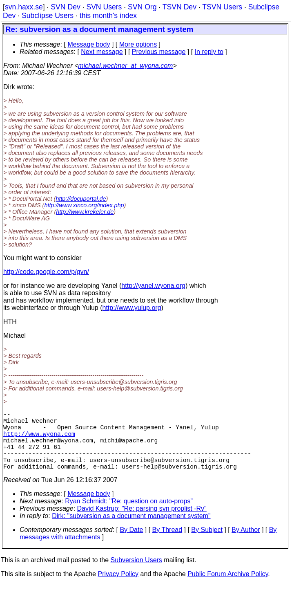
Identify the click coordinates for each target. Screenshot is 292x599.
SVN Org (142, 7)
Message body (88, 44)
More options (138, 44)
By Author (246, 544)
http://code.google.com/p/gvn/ (46, 271)
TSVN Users (222, 7)
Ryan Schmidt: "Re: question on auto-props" (129, 515)
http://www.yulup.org (132, 307)
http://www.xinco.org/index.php (84, 205)
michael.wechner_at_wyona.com (125, 65)
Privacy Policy (118, 588)
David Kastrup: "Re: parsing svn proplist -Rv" (142, 523)
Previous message (159, 51)
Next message (102, 51)
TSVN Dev (179, 7)
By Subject (206, 544)
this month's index (108, 15)
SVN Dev (65, 7)
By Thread (167, 544)
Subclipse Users (48, 15)
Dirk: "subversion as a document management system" (131, 530)
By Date (131, 544)
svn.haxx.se (24, 7)
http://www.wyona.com (39, 440)
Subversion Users (136, 574)
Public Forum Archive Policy (227, 588)
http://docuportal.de (81, 198)
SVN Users (104, 7)
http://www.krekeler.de (85, 212)
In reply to (209, 51)
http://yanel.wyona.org (153, 285)
